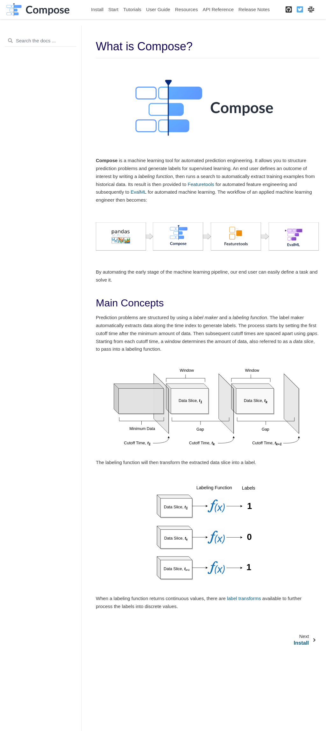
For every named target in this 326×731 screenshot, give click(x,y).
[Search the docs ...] (40, 41)
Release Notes (254, 9)
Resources (186, 9)
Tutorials (132, 9)
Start (113, 9)
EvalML (138, 192)
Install (97, 9)
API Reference (218, 9)
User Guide (158, 9)
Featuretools (201, 184)
